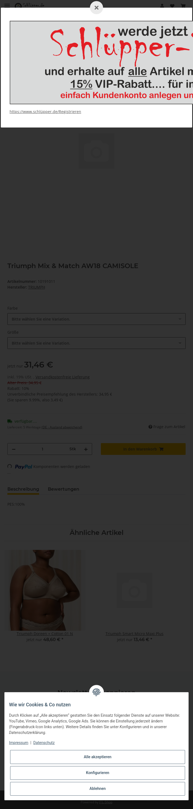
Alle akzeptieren (97, 757)
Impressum (18, 742)
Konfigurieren (97, 773)
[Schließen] (96, 7)
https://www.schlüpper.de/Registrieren (45, 111)
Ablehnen (97, 788)
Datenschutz (44, 742)
